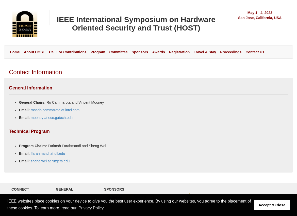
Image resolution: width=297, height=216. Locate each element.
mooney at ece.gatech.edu (52, 118)
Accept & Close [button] (271, 205)
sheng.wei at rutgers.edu (50, 161)
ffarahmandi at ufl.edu (48, 153)
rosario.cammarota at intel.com (55, 110)
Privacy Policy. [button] (91, 208)
